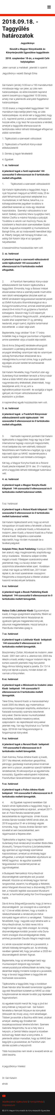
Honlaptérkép (36, 1101)
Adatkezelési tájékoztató (15, 1101)
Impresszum (8, 1105)
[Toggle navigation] (49, 7)
